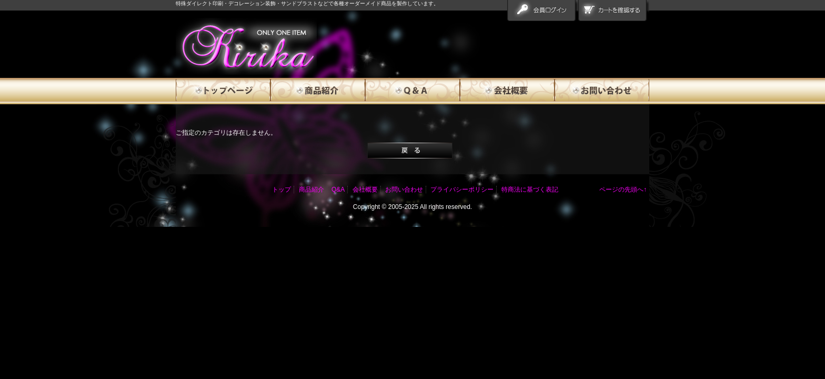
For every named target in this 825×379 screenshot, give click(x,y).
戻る (409, 150)
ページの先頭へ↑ (623, 189)
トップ (281, 189)
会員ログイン (542, 12)
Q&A (412, 91)
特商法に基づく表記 (529, 189)
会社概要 (507, 91)
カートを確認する (613, 12)
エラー (246, 46)
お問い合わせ (602, 91)
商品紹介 (317, 91)
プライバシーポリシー (462, 189)
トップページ (223, 91)
